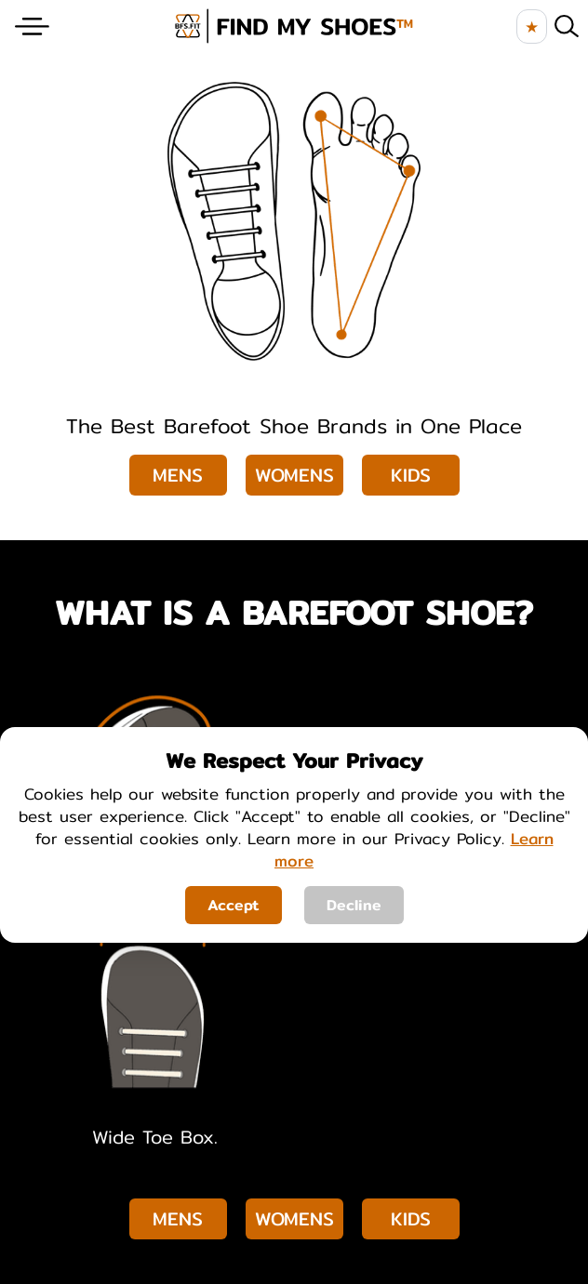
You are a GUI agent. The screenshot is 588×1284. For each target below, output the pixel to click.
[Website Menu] (32, 26)
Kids (411, 474)
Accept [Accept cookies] (233, 905)
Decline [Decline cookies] (354, 905)
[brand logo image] (294, 26)
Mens (178, 474)
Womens (294, 474)
